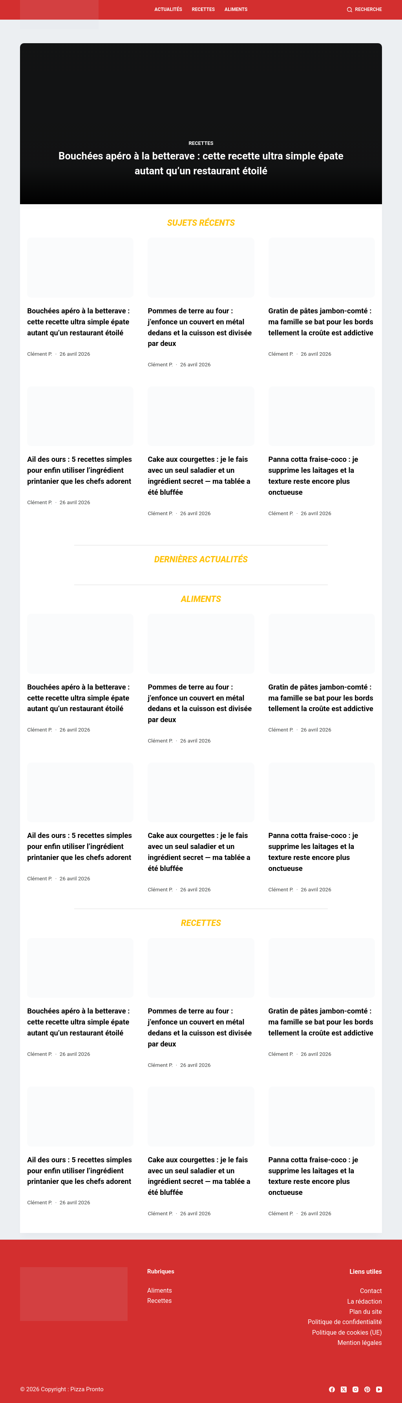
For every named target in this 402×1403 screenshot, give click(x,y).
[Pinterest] (367, 1389)
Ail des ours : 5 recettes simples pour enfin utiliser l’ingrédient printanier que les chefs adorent (79, 472)
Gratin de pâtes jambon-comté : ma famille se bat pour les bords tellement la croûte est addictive (321, 323)
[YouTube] (379, 1389)
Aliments (236, 9)
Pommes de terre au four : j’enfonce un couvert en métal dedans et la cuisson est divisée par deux (200, 328)
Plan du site (365, 1311)
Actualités (168, 9)
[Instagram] (355, 1389)
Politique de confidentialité (345, 1322)
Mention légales (360, 1342)
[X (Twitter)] (344, 1389)
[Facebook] (332, 1389)
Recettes (203, 9)
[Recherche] (364, 10)
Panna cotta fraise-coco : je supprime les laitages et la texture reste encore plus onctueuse (313, 478)
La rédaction (364, 1301)
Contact (371, 1291)
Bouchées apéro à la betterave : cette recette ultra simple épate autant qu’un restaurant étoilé (201, 163)
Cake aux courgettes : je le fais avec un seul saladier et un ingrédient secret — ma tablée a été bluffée (199, 478)
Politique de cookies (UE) (347, 1332)
